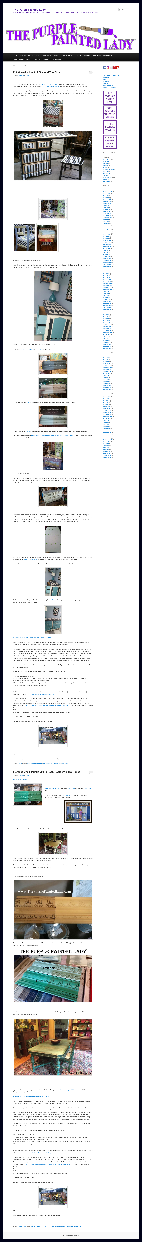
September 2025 (107, 192)
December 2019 (107, 283)
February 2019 (107, 301)
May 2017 (106, 338)
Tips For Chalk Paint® (68, 55)
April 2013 (106, 426)
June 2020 (106, 274)
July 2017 (106, 336)
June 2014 (106, 401)
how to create (46, 763)
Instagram (106, 81)
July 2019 (106, 291)
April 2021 (106, 254)
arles (32, 1226)
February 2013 (107, 430)
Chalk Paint (87, 788)
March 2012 (106, 451)
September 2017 (107, 332)
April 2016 (106, 361)
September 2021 (107, 246)
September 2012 (107, 440)
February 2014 (107, 408)
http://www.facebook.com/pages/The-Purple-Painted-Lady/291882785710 (47, 705)
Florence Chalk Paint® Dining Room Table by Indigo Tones (46, 771)
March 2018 (106, 320)
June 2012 (106, 445)
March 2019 (106, 299)
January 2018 (107, 324)
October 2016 (107, 352)
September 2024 (107, 203)
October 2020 (107, 266)
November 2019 (107, 285)
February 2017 (107, 344)
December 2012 (107, 434)
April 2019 (106, 297)
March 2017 (106, 342)
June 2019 (106, 293)
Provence (40, 349)
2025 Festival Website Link (42, 59)
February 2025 (107, 199)
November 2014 (107, 391)
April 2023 (106, 223)
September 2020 (107, 268)
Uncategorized (22, 1226)
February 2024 (107, 211)
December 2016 (107, 348)
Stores (105, 175)
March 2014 (106, 406)
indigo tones (61, 1226)
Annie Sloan (106, 159)
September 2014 (107, 395)
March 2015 (106, 383)
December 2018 (107, 305)
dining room (42, 1226)
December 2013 (107, 412)
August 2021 (106, 248)
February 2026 (107, 188)
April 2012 (106, 449)
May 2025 (106, 195)
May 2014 (106, 402)
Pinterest (105, 79)
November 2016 (107, 350)
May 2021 (106, 252)
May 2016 (106, 360)
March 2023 (106, 225)
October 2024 (107, 201)
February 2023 (107, 227)
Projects (105, 171)
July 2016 (106, 358)
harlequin (39, 763)
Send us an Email (108, 85)
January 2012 (107, 455)
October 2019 (107, 287)
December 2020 (107, 262)
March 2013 (106, 428)
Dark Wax (36, 1226)
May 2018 (106, 317)
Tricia (27, 75)
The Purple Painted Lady (29, 9)
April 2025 (106, 198)
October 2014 (107, 393)
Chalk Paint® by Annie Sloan (51, 86)
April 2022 (106, 238)
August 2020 (106, 270)
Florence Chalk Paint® (20, 779)
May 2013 (106, 424)
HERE (28, 402)
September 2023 (107, 217)
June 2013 (106, 422)
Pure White (30, 349)
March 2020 (106, 278)
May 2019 (106, 295)
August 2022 (106, 235)
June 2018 (106, 315)
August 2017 (106, 334)
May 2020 (106, 276)
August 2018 (106, 311)
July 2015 (106, 375)
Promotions (106, 173)
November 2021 (107, 244)
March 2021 (106, 256)
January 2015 (107, 387)
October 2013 (107, 414)
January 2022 (107, 242)
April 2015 (106, 381)
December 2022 (107, 231)
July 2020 (106, 272)
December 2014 (107, 389)
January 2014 (107, 410)
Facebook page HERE (67, 1090)
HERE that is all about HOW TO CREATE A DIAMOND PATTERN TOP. (53, 435)
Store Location (47, 55)
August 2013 (106, 418)
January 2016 (107, 365)
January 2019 (107, 303)
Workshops (56, 55)
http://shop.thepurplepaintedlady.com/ (42, 694)
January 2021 (107, 260)
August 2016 (106, 356)
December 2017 (107, 326)
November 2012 (107, 436)
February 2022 (107, 240)
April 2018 (106, 318)
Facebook (106, 77)
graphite (34, 559)
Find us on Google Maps (110, 87)
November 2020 (107, 264)
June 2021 (106, 250)
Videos (79, 55)
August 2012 (106, 441)
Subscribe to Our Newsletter (111, 75)
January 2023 (107, 229)
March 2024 (106, 209)
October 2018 (107, 309)
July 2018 (106, 313)
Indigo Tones (71, 788)
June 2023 (106, 219)
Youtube (105, 83)
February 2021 (107, 258)
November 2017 (107, 328)
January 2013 (107, 432)
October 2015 (107, 371)
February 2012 (107, 453)
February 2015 (107, 385)
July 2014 (106, 399)
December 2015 (107, 367)
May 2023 (106, 221)
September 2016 (107, 354)
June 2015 (106, 377)
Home (15, 55)
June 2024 (106, 207)
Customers (106, 161)
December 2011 (107, 457)
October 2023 (107, 215)
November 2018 (107, 307)
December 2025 (107, 190)
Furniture (105, 165)
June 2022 (106, 237)
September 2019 (107, 289)
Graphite (23, 349)
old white (26, 559)
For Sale (105, 163)
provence (58, 763)
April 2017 (106, 340)
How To (20, 763)
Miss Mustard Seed (108, 169)
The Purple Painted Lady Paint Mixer (102, 55)
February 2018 (107, 322)
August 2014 (106, 397)
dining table (50, 1226)
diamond (29, 763)
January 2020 (107, 281)
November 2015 (107, 369)
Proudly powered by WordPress (71, 1235)
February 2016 (107, 363)
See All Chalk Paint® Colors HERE (23, 59)
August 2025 (106, 194)
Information (87, 55)
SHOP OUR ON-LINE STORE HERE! (30, 55)
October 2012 (107, 438)
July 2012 (106, 443)
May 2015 (106, 379)
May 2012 (106, 447)
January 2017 (107, 346)
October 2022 (107, 233)
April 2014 (106, 404)
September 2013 (107, 416)
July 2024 (106, 205)
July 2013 (106, 420)
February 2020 (107, 279)
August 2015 (106, 373)
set (72, 1226)
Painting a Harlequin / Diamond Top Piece (37, 72)
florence (55, 1226)
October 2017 (107, 330)
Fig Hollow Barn (56, 59)
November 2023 (107, 213)
